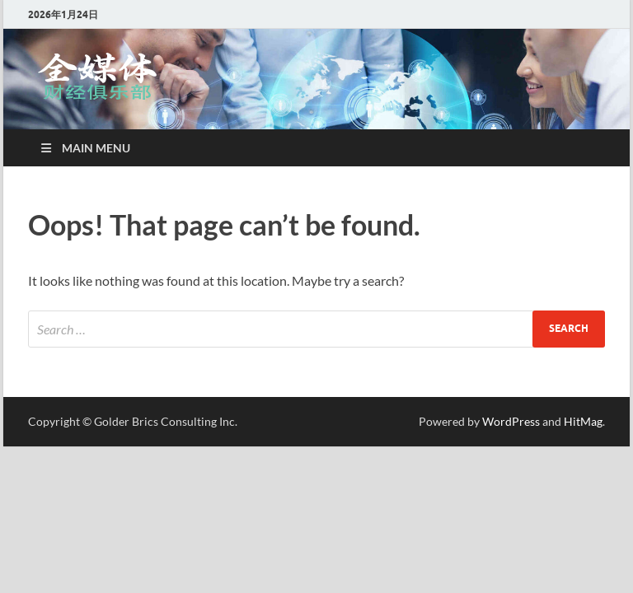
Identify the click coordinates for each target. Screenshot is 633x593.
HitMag (583, 421)
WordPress (511, 421)
